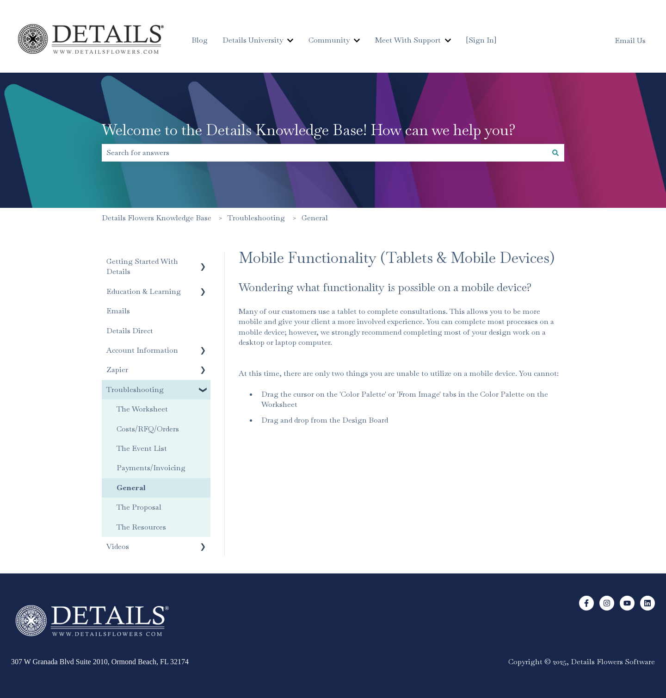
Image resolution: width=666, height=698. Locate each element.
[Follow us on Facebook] (586, 603)
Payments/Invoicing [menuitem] (151, 468)
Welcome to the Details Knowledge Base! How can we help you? (309, 129)
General (315, 218)
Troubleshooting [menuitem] (135, 389)
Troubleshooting (256, 218)
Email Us (630, 40)
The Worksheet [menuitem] (142, 409)
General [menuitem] (131, 487)
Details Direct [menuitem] (129, 331)
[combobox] (324, 153)
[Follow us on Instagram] (606, 603)
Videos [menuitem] (117, 546)
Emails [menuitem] (118, 311)
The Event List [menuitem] (142, 448)
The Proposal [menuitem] (139, 507)
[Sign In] (481, 40)
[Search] (555, 153)
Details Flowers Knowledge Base (156, 218)
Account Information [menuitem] (142, 350)
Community (329, 40)
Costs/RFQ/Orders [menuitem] (148, 429)
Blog (199, 40)
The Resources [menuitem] (141, 527)
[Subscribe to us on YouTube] (627, 603)
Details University (252, 40)
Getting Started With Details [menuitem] (142, 266)
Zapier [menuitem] (117, 369)
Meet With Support (408, 40)
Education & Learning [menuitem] (143, 291)
